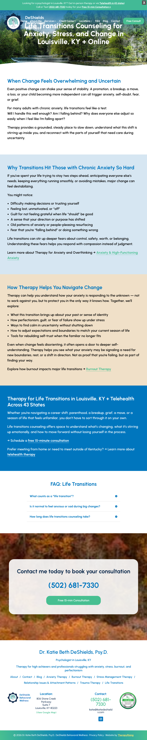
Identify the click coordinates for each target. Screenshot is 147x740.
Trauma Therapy (90, 682)
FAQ (97, 21)
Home (23, 21)
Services (49, 21)
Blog (105, 21)
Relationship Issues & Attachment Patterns (50, 682)
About (14, 677)
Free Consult (133, 21)
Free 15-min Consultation (73, 600)
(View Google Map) (46, 712)
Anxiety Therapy (56, 677)
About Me (36, 21)
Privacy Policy (96, 735)
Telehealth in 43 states (111, 3)
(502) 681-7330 (57, 6)
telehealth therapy (21, 454)
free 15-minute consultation (48, 441)
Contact (115, 21)
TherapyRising (126, 735)
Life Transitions (114, 682)
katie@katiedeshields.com (100, 711)
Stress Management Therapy (114, 677)
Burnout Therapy (98, 369)
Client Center (67, 21)
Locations (84, 21)
